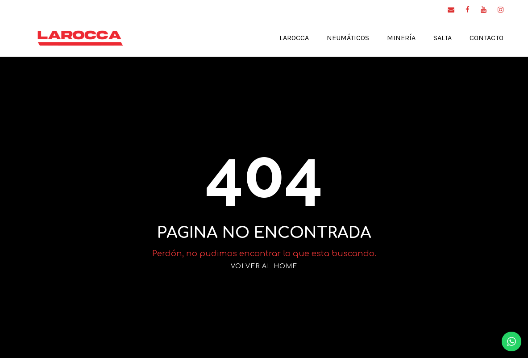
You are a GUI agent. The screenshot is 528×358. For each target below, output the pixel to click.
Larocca (276, 38)
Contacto (483, 38)
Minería (392, 38)
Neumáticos (335, 38)
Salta (435, 38)
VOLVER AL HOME (264, 266)
